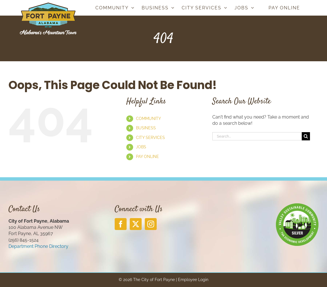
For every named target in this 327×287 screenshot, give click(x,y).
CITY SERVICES (150, 137)
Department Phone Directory (38, 246)
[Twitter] (136, 224)
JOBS (141, 147)
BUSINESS (146, 128)
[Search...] (257, 136)
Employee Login (193, 279)
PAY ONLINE (147, 156)
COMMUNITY (148, 118)
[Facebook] (121, 224)
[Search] (306, 136)
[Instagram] (151, 224)
